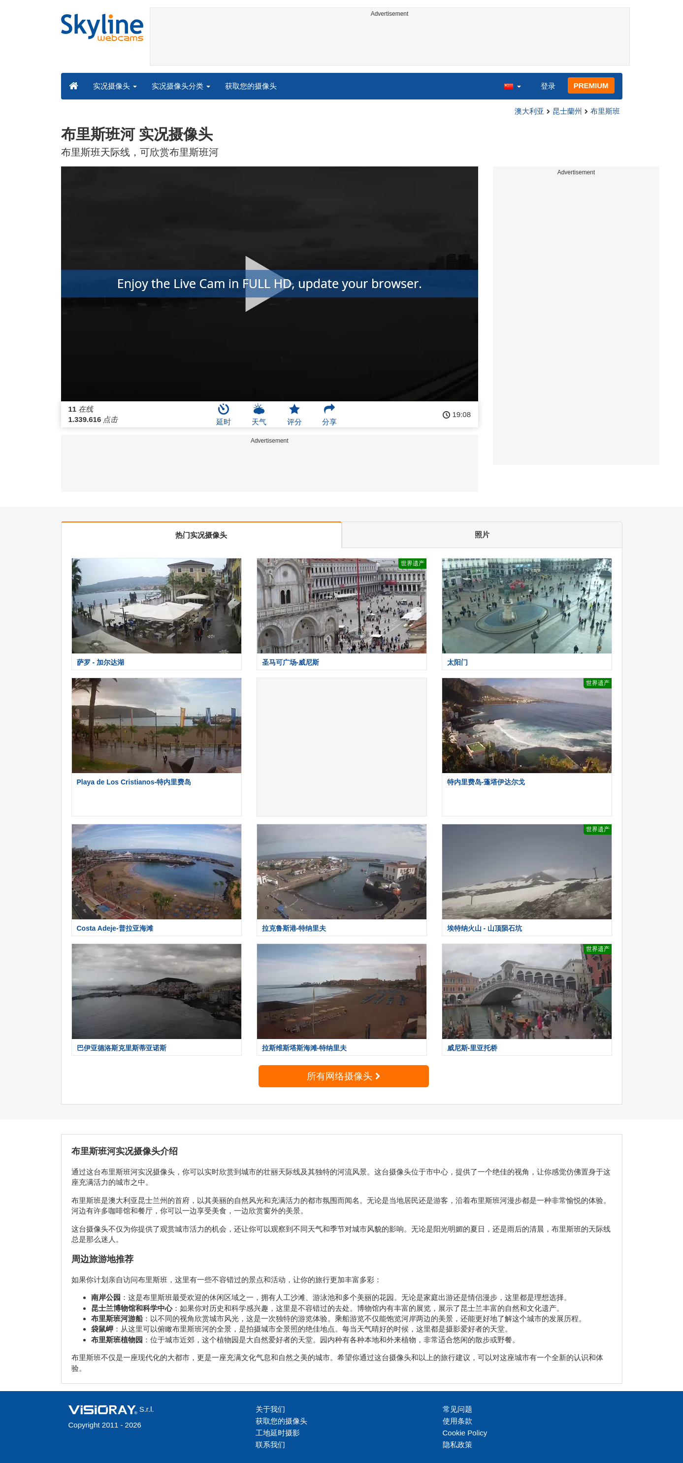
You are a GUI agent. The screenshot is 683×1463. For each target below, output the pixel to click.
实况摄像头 (115, 86)
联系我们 (270, 1444)
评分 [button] (294, 414)
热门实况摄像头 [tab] (201, 535)
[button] (512, 85)
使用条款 (457, 1421)
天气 (259, 414)
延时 (223, 414)
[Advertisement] (389, 43)
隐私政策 (457, 1444)
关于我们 (270, 1409)
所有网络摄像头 (343, 1076)
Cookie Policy (465, 1433)
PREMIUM (591, 85)
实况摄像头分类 (181, 86)
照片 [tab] (482, 534)
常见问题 (457, 1409)
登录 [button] (548, 86)
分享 (329, 414)
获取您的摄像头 (251, 86)
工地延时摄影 (278, 1433)
